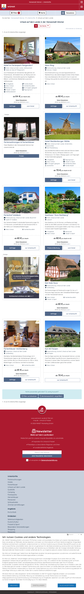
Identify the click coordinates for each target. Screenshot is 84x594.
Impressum (30, 592)
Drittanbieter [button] (53, 592)
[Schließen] (81, 534)
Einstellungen (38, 585)
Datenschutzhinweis (42, 592)
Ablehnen (13, 585)
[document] (42, 559)
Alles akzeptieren (67, 585)
